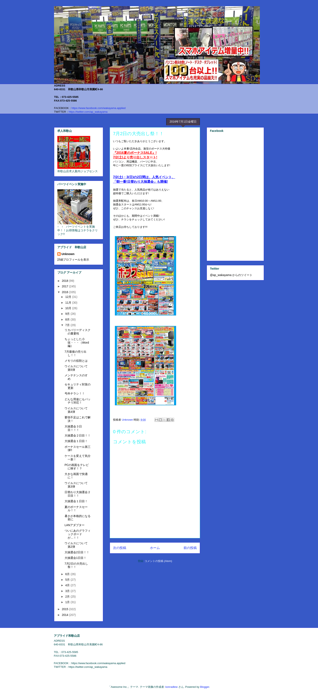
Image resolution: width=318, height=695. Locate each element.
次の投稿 (119, 548)
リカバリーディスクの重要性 (78, 331)
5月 (68, 579)
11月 (68, 302)
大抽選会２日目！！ (78, 435)
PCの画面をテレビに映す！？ (77, 466)
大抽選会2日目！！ (77, 552)
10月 (68, 308)
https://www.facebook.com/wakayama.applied (99, 108)
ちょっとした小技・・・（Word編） (77, 342)
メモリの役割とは (76, 360)
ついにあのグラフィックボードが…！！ (78, 534)
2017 (65, 286)
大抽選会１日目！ (76, 441)
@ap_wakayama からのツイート (231, 275)
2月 (68, 596)
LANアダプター (75, 525)
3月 (68, 591)
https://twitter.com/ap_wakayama (88, 111)
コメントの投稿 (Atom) (158, 561)
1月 (68, 602)
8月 (68, 319)
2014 (65, 615)
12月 (68, 296)
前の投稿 (190, 548)
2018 (65, 280)
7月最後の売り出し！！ (75, 353)
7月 (68, 325)
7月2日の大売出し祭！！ (76, 565)
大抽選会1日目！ (75, 557)
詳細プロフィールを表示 (73, 259)
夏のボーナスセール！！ (76, 508)
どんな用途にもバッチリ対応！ (78, 401)
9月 (68, 313)
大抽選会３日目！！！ (73, 428)
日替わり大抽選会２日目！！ (78, 493)
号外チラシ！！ (75, 393)
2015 (65, 609)
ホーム (155, 548)
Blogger (204, 686)
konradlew (171, 686)
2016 (65, 292)
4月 (68, 585)
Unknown (67, 254)
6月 (68, 574)
